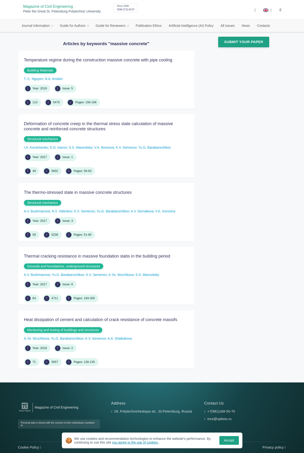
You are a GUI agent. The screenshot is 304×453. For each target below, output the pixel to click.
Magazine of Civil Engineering (48, 6)
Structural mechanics (42, 139)
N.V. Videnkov (62, 211)
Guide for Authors (73, 26)
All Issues (228, 26)
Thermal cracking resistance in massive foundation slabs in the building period (97, 256)
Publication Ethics (149, 26)
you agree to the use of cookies (135, 442)
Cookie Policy (29, 447)
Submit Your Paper (243, 42)
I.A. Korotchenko (36, 147)
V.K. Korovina (165, 211)
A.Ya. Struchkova (121, 275)
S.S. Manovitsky (80, 147)
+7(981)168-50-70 (221, 411)
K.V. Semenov (126, 147)
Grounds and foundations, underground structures (63, 266)
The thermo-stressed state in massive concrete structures (78, 192)
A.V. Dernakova (142, 211)
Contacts (263, 26)
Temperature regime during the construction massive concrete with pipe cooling (98, 60)
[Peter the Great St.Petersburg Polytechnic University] (25, 412)
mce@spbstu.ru (219, 419)
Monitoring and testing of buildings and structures (63, 330)
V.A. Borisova (104, 147)
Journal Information (36, 26)
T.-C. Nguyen (33, 79)
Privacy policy (274, 447)
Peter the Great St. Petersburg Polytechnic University (62, 11)
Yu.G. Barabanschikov (154, 147)
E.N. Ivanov (58, 147)
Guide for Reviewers (111, 26)
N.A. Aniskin (54, 79)
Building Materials (40, 70)
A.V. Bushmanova (37, 211)
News (246, 26)
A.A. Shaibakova (120, 338)
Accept (229, 440)
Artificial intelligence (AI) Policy (191, 26)
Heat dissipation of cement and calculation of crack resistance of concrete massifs (100, 319)
